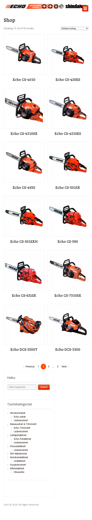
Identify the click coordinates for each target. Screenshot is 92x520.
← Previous (29, 366)
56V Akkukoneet (18, 453)
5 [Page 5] (57, 366)
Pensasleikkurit (18, 446)
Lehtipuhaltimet (18, 435)
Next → (65, 366)
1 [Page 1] (38, 366)
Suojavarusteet (18, 464)
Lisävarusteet (21, 420)
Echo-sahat (20, 416)
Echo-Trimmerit (22, 427)
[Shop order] (74, 28)
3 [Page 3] (48, 366)
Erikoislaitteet (17, 468)
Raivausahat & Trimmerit (23, 424)
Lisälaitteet (19, 460)
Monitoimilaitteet (19, 457)
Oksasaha (19, 472)
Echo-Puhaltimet (22, 438)
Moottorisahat (17, 412)
